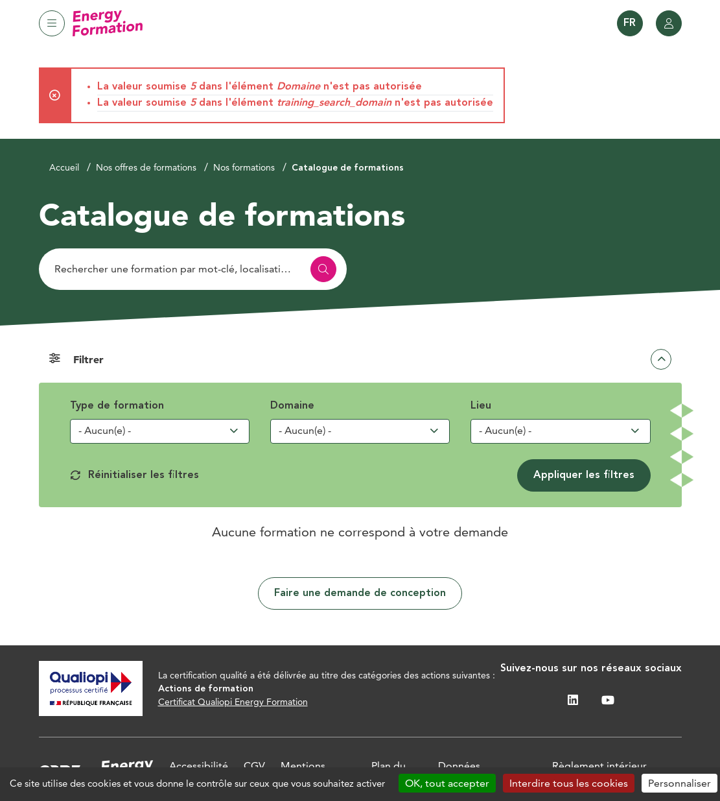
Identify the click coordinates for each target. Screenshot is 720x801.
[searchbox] (136, 430)
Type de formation (117, 406)
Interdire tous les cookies (568, 783)
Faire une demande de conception (360, 593)
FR (629, 23)
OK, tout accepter (447, 783)
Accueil (64, 167)
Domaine (292, 406)
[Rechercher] (193, 269)
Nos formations (244, 167)
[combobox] (160, 431)
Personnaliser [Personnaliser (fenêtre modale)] (679, 783)
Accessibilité (198, 765)
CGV (254, 765)
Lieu (480, 406)
